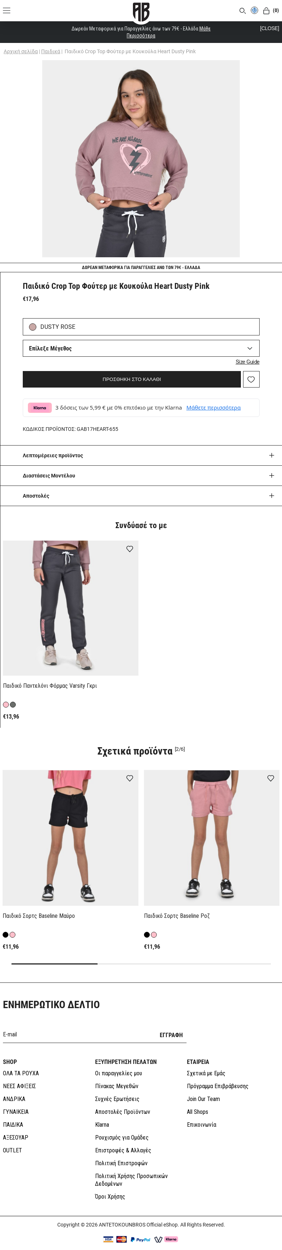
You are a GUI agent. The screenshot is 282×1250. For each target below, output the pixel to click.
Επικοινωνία (201, 1108)
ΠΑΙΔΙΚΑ (13, 1108)
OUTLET (12, 1133)
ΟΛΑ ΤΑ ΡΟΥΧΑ (21, 1056)
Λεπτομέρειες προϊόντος (53, 455)
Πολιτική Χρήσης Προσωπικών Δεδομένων (131, 1163)
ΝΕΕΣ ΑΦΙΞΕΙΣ (19, 1069)
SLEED (170, 1241)
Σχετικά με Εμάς (206, 1056)
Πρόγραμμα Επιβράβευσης (218, 1069)
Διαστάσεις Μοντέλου (49, 476)
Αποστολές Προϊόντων (122, 1095)
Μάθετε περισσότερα (214, 407)
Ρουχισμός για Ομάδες (122, 1121)
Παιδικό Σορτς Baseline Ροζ (177, 915)
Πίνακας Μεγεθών (116, 1069)
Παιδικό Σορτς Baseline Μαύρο (39, 915)
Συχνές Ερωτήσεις (117, 1082)
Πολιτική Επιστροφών (121, 1146)
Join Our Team (203, 1082)
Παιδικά (50, 51)
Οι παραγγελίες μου (118, 1056)
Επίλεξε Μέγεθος (50, 348)
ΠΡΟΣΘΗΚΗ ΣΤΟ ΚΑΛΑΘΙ (132, 379)
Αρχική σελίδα (21, 51)
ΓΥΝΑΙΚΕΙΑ (16, 1095)
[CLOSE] (269, 28)
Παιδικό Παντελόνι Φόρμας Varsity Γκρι (50, 685)
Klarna (102, 1108)
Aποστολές (36, 496)
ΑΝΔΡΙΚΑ (14, 1082)
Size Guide (248, 362)
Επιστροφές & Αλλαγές (123, 1133)
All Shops (197, 1095)
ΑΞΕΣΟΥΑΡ (15, 1121)
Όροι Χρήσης (110, 1180)
